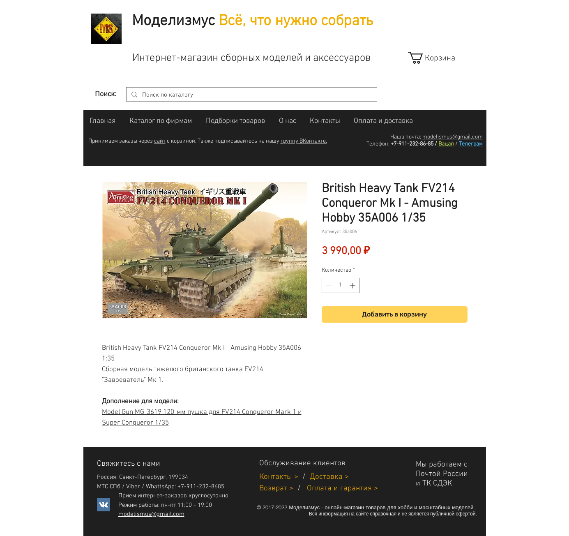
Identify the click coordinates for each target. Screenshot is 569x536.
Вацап (446, 144)
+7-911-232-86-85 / (413, 144)
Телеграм (471, 144)
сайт (160, 141)
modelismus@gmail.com (452, 137)
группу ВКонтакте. (304, 141)
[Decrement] (328, 285)
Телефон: (377, 144)
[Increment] (353, 285)
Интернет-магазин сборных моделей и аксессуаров (251, 58)
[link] (439, 58)
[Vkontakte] (103, 504)
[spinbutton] (340, 285)
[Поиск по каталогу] (250, 95)
